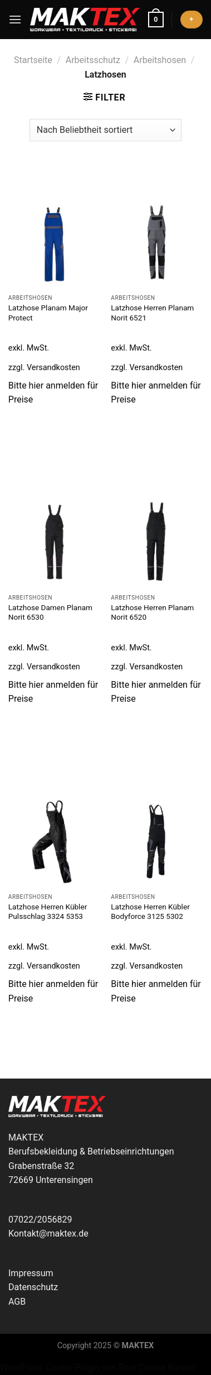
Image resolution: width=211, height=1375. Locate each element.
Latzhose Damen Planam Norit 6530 (50, 612)
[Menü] (15, 19)
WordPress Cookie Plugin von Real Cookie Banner (97, 1367)
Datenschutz (33, 1287)
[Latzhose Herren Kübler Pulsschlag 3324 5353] (54, 842)
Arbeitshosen (160, 60)
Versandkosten (53, 367)
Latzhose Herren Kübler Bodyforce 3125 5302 (150, 911)
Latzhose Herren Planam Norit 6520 (152, 612)
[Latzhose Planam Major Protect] (54, 243)
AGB (17, 1301)
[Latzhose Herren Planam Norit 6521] (157, 243)
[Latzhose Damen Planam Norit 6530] (54, 542)
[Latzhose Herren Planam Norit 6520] (157, 542)
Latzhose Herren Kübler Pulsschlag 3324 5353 (47, 911)
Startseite (33, 60)
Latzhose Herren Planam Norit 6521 (152, 312)
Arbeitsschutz (93, 60)
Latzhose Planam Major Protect (48, 312)
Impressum (30, 1273)
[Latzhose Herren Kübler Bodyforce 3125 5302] (157, 842)
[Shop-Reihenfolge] (105, 130)
